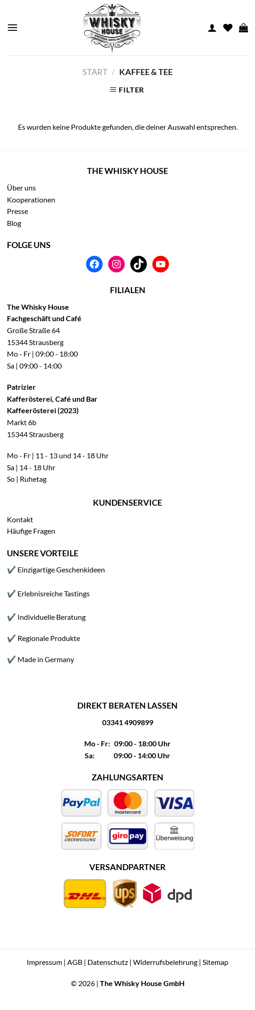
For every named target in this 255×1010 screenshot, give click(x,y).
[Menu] (12, 27)
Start (95, 72)
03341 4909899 (127, 722)
